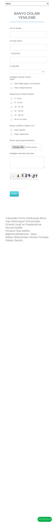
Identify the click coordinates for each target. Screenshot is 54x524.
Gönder (14, 194)
